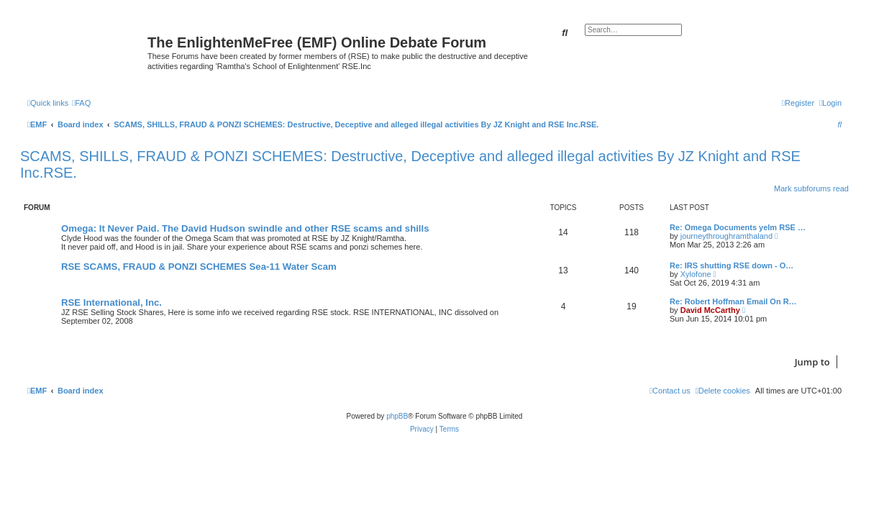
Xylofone (695, 274)
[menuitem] (81, 103)
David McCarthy (710, 310)
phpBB (397, 416)
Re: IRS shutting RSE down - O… (731, 265)
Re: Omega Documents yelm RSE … (738, 227)
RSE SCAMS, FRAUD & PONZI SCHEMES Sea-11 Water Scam (199, 266)
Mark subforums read (811, 188)
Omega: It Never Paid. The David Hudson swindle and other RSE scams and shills (245, 228)
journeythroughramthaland (726, 236)
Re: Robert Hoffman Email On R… (733, 301)
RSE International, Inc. (111, 302)
